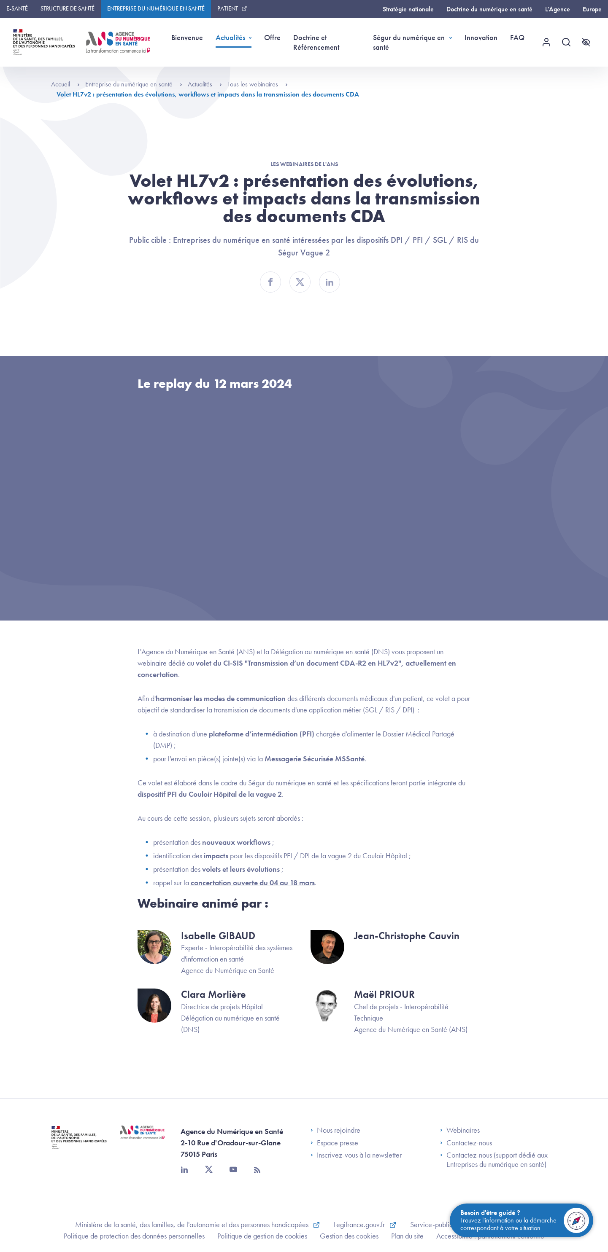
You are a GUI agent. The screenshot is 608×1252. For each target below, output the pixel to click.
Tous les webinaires (257, 84)
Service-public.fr (435, 1224)
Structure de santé (68, 8)
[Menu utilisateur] (546, 42)
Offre (272, 37)
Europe (592, 9)
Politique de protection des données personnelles (134, 1236)
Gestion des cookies (349, 1236)
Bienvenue (187, 37)
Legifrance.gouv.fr (360, 1224)
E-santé (17, 8)
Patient (227, 8)
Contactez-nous (466, 1142)
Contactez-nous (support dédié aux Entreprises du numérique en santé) (494, 1159)
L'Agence (557, 9)
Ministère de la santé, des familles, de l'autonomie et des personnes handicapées (192, 1224)
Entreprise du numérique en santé (156, 8)
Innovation (481, 37)
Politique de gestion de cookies (262, 1236)
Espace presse (334, 1142)
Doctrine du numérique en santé (489, 9)
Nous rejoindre (335, 1130)
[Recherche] (566, 42)
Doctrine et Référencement (316, 42)
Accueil (65, 84)
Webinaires (460, 1130)
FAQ (517, 37)
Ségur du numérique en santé (409, 42)
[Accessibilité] (586, 42)
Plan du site (407, 1236)
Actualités (230, 37)
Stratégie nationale (408, 9)
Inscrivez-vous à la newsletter (356, 1155)
